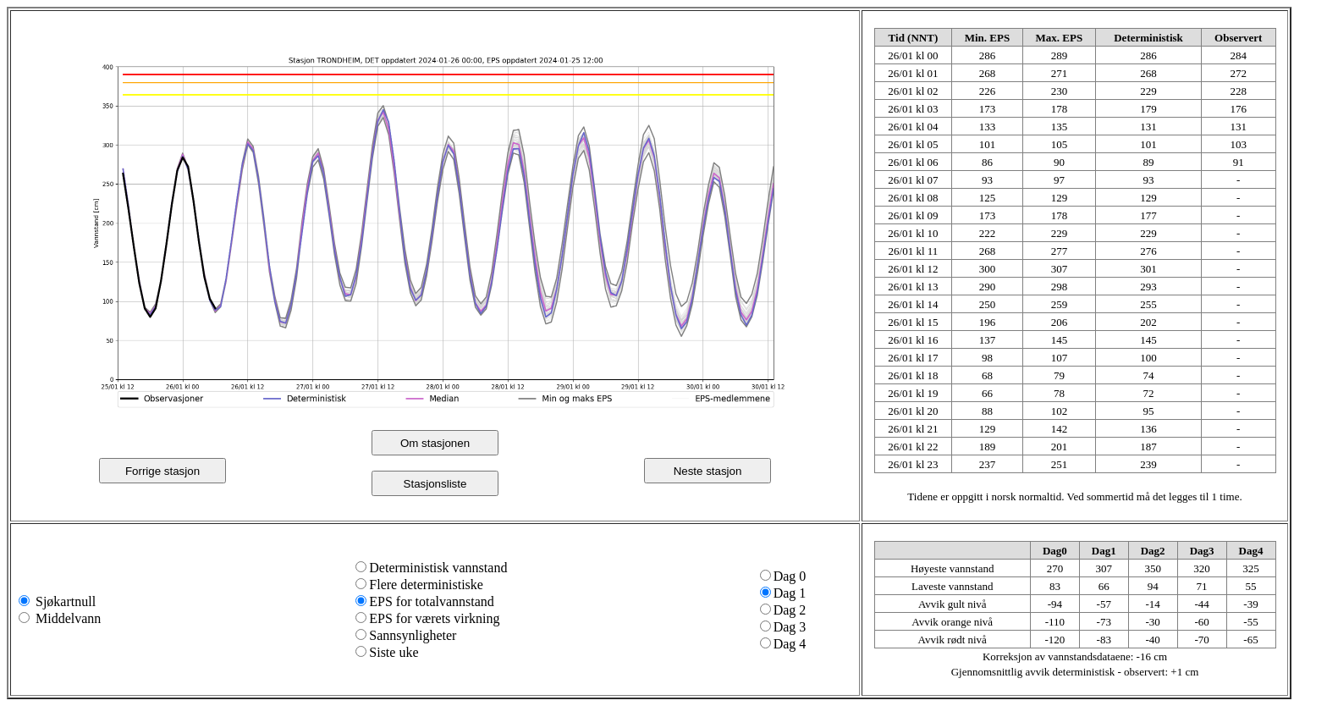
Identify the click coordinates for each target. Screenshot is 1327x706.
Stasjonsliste (435, 483)
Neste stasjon (708, 471)
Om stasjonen (435, 443)
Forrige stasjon (162, 471)
